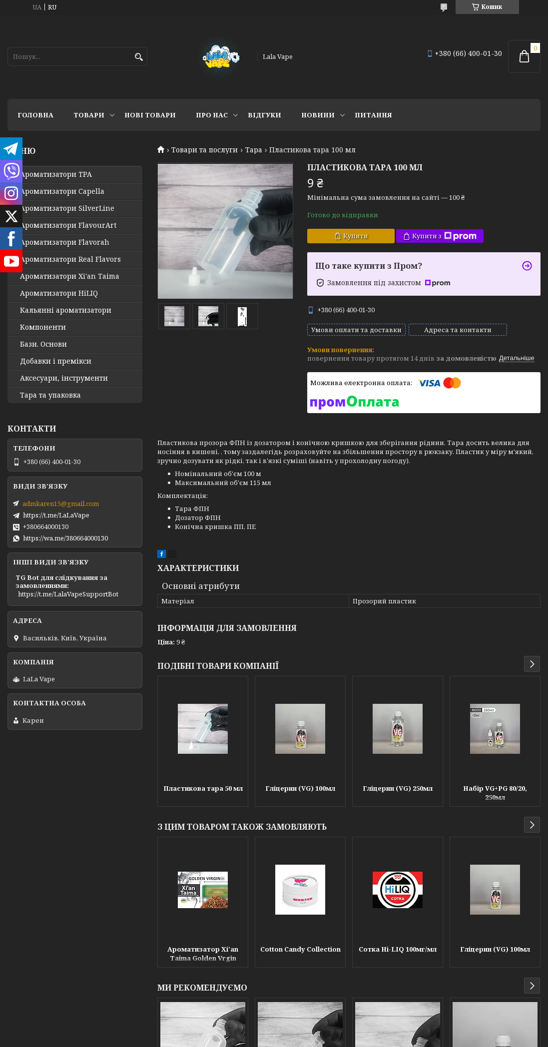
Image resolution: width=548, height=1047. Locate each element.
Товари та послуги (204, 150)
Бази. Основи (43, 344)
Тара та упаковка (50, 395)
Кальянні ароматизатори (65, 310)
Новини (318, 114)
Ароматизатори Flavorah (64, 242)
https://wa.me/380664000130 (65, 537)
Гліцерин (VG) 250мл (398, 796)
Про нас (212, 114)
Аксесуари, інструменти (64, 378)
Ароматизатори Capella (62, 191)
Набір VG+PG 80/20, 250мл (495, 801)
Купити (355, 235)
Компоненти (43, 327)
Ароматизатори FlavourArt (68, 225)
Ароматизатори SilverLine (67, 208)
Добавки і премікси (55, 361)
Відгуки (264, 114)
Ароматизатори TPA (56, 174)
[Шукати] (138, 57)
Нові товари (150, 114)
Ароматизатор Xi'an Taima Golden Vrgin (202, 962)
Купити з (444, 236)
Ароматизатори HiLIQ (59, 293)
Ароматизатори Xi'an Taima (69, 276)
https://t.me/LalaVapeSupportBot (68, 594)
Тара (253, 150)
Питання (373, 114)
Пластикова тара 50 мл (203, 796)
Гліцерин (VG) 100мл (300, 796)
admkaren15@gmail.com (60, 504)
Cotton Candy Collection (300, 957)
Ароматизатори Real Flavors (70, 259)
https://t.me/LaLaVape (56, 515)
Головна (35, 114)
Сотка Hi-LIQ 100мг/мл (398, 957)
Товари (88, 114)
